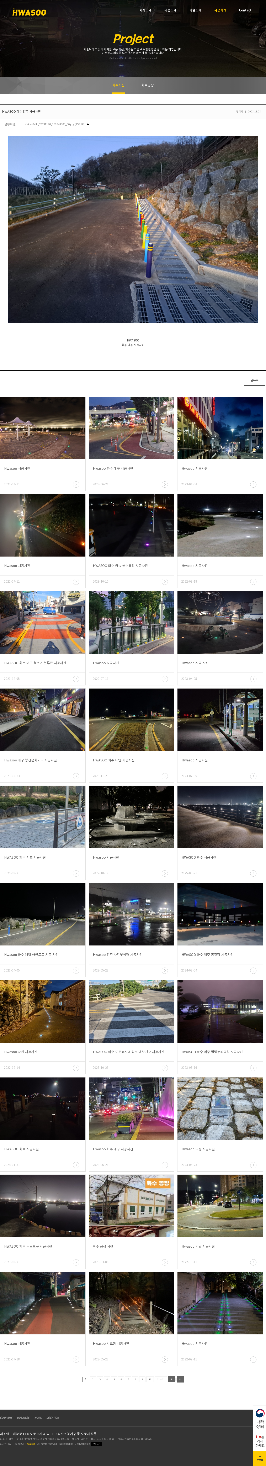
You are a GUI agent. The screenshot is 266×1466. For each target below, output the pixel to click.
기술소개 (195, 10)
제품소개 (170, 10)
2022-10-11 (189, 1262)
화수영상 (147, 85)
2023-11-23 (100, 776)
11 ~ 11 (161, 1379)
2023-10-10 (100, 581)
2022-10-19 (100, 873)
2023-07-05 (189, 776)
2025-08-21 (12, 873)
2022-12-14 (12, 1068)
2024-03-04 (189, 970)
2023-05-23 (12, 776)
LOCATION (53, 1417)
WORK (38, 1417)
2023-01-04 (189, 484)
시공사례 (220, 12)
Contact (245, 10)
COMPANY (6, 1417)
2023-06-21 (100, 484)
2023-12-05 (12, 679)
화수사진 (118, 88)
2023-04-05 (189, 679)
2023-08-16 (189, 1068)
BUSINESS (23, 1417)
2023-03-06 (100, 1262)
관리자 (96, 1444)
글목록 (254, 380)
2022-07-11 (12, 484)
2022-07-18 (189, 581)
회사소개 (145, 10)
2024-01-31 (12, 1165)
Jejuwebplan (82, 1444)
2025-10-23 (100, 1068)
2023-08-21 (12, 1262)
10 (150, 1379)
